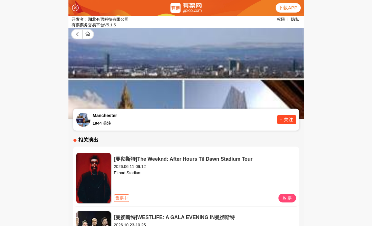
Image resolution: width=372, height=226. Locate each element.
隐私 (295, 19)
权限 (281, 19)
